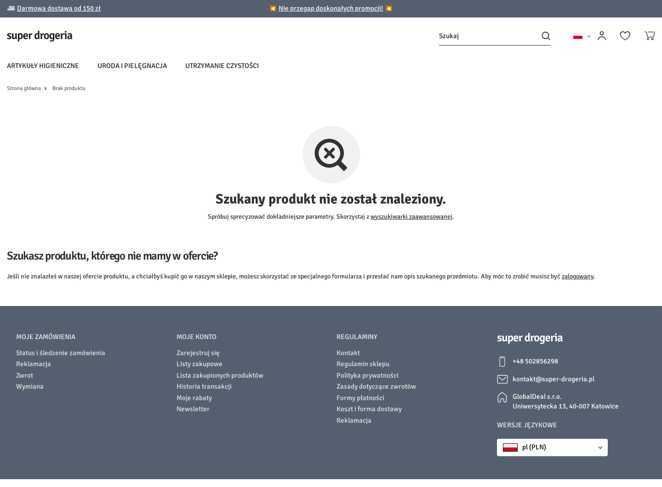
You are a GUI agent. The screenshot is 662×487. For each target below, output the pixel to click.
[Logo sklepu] (40, 36)
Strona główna (24, 88)
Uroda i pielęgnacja (132, 66)
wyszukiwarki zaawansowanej (411, 217)
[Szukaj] (494, 36)
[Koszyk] (650, 36)
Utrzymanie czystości (222, 66)
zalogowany (578, 276)
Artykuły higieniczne (43, 66)
